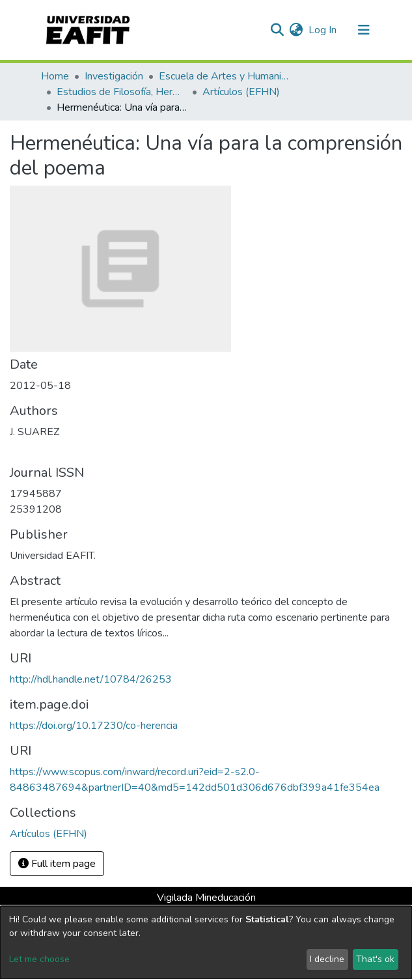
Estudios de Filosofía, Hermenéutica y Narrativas (122, 92)
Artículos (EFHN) (241, 92)
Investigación (114, 76)
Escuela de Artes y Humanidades (224, 76)
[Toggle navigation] (364, 30)
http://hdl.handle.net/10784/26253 (91, 679)
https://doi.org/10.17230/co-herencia (94, 725)
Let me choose (39, 959)
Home (55, 76)
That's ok (375, 959)
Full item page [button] (57, 864)
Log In (323, 30)
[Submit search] (277, 30)
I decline (327, 959)
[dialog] (206, 942)
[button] (296, 30)
